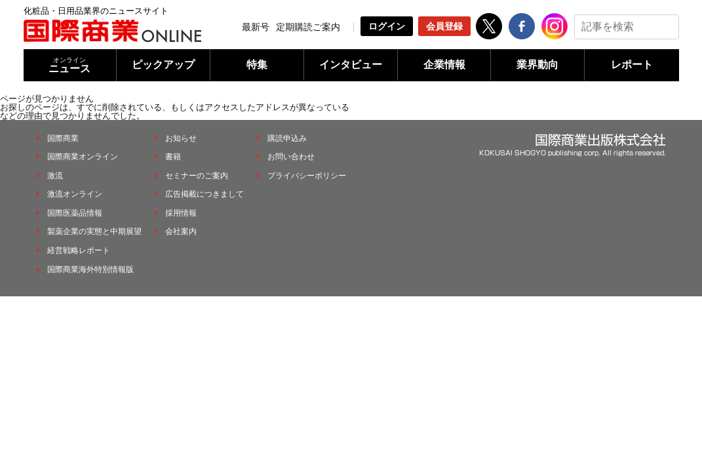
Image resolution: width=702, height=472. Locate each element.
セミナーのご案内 (196, 176)
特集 (256, 64)
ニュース (70, 65)
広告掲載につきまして (204, 194)
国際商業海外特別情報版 (90, 269)
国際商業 (63, 138)
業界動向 (537, 64)
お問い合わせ (291, 157)
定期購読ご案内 (308, 27)
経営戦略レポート (78, 250)
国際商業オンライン (82, 157)
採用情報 (181, 213)
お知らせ (181, 138)
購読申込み (287, 138)
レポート (632, 64)
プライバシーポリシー (306, 176)
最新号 (255, 27)
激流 (55, 176)
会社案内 (181, 231)
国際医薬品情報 (74, 213)
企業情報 (444, 64)
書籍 (173, 157)
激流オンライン (74, 194)
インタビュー (350, 64)
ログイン (386, 26)
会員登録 (444, 26)
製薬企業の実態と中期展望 (94, 231)
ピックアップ (163, 64)
